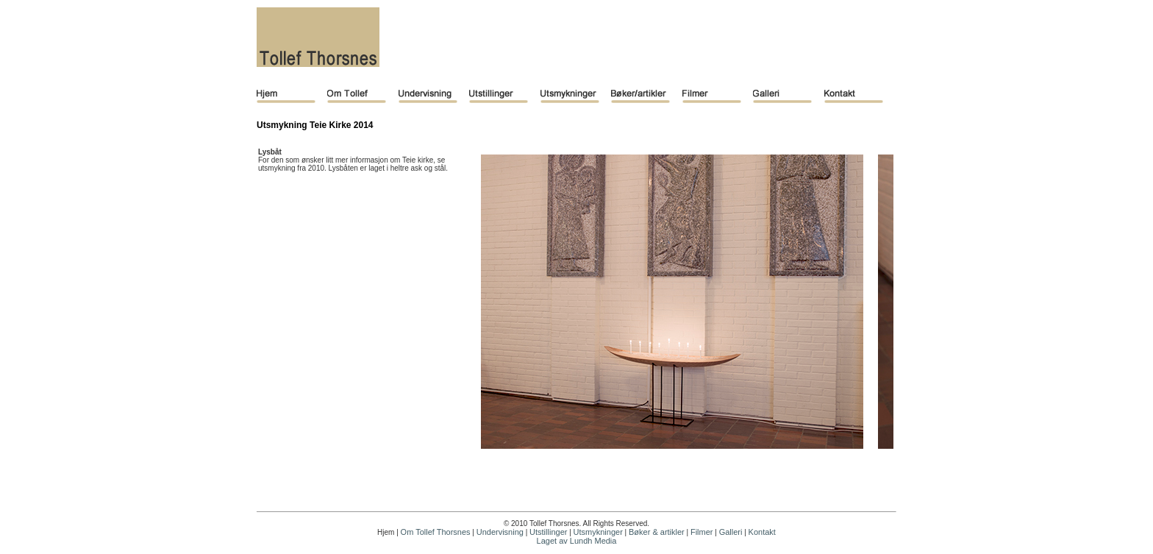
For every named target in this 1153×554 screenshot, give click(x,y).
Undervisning (500, 532)
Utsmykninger (598, 532)
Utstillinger (548, 532)
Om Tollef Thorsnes (436, 532)
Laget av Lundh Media (577, 540)
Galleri (731, 532)
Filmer (701, 532)
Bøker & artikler (657, 532)
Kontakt (762, 532)
